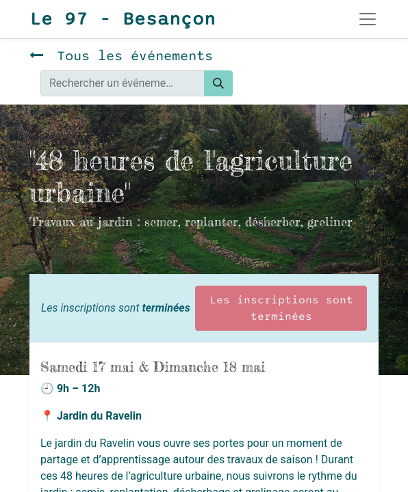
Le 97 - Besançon (122, 19)
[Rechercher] (218, 83)
